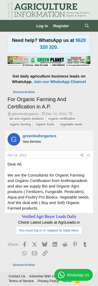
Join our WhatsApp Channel (59, 81)
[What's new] (77, 26)
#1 (88, 155)
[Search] (87, 26)
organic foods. (45, 124)
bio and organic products (26, 118)
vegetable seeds (71, 124)
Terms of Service (21, 281)
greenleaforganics (25, 114)
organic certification (61, 118)
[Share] (81, 155)
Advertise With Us (42, 276)
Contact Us (17, 276)
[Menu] (12, 26)
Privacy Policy (48, 281)
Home (67, 281)
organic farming (20, 124)
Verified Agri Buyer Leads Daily (49, 216)
